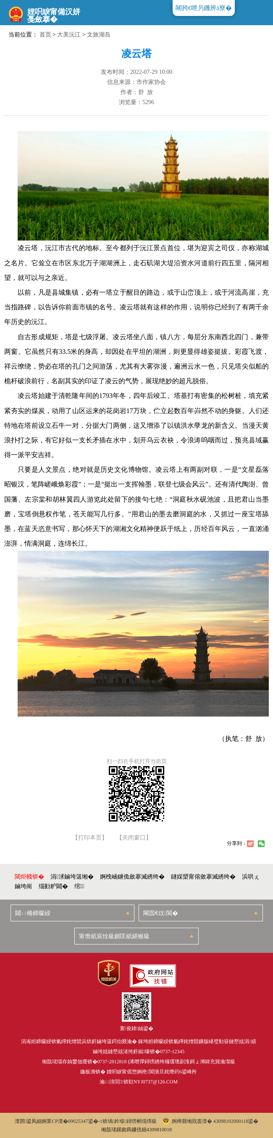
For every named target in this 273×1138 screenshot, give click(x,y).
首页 (45, 34)
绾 (79, 886)
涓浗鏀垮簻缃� (72, 877)
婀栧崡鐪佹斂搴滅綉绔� (132, 877)
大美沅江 (69, 34)
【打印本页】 (90, 838)
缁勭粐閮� (53, 886)
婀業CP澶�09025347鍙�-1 (72, 1121)
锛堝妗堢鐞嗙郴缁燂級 (129, 1121)
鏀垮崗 (23, 886)
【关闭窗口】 (134, 838)
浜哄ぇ (251, 877)
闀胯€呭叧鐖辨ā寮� (204, 8)
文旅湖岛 (98, 34)
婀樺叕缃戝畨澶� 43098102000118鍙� (211, 1121)
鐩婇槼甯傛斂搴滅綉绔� (203, 877)
